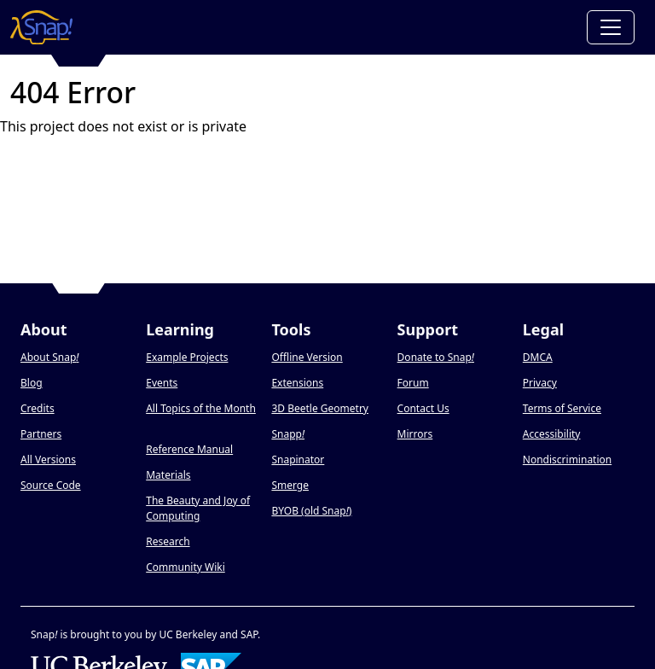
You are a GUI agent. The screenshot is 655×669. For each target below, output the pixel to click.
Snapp (287, 434)
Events (161, 382)
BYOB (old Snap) (311, 510)
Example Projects (187, 357)
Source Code (50, 485)
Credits (37, 408)
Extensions (297, 382)
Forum (413, 382)
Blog (31, 382)
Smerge (290, 485)
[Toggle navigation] (611, 27)
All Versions (48, 459)
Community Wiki (185, 567)
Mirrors (415, 434)
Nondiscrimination (567, 459)
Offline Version (306, 357)
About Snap (49, 357)
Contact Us (423, 408)
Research (167, 541)
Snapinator (297, 459)
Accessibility (552, 434)
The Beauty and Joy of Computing (198, 508)
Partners (40, 434)
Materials (168, 475)
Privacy (540, 382)
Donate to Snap (435, 357)
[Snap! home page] (41, 27)
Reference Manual (189, 449)
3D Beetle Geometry (319, 408)
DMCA (538, 357)
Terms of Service (562, 408)
